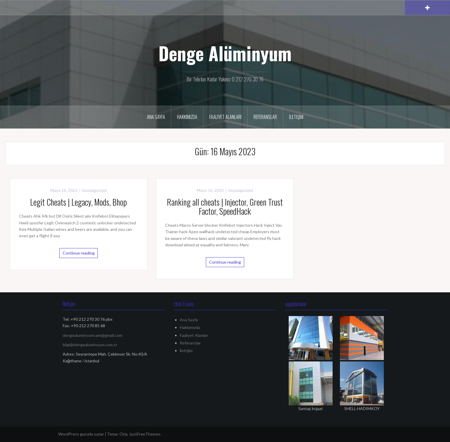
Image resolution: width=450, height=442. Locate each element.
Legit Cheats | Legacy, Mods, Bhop (78, 202)
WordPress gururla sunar (81, 433)
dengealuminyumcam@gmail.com (92, 335)
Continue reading (79, 252)
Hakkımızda (187, 116)
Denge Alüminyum (225, 53)
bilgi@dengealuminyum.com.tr (90, 344)
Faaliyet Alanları (225, 116)
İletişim (296, 116)
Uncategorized (94, 190)
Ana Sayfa (156, 116)
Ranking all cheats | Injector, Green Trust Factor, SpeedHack (225, 206)
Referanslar (265, 116)
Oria (123, 433)
